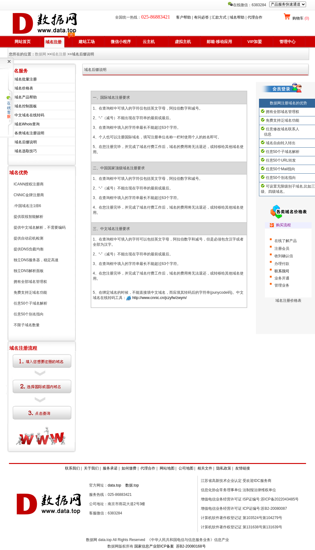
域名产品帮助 (26, 97)
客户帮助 (183, 17)
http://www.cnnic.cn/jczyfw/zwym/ (159, 298)
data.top (114, 485)
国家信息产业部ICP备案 (154, 546)
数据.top (132, 485)
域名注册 (58, 54)
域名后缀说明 (26, 142)
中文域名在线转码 (29, 115)
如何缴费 (129, 468)
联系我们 (72, 468)
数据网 (40, 54)
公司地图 (186, 468)
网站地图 (167, 468)
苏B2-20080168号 (191, 546)
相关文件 (204, 468)
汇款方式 (219, 17)
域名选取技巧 (26, 151)
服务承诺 (110, 468)
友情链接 (242, 468)
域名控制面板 (26, 106)
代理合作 (255, 17)
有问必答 (201, 17)
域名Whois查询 (27, 124)
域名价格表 (24, 88)
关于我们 (91, 468)
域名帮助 (237, 17)
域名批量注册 (26, 79)
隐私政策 (223, 468)
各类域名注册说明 (29, 133)
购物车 (300, 18)
